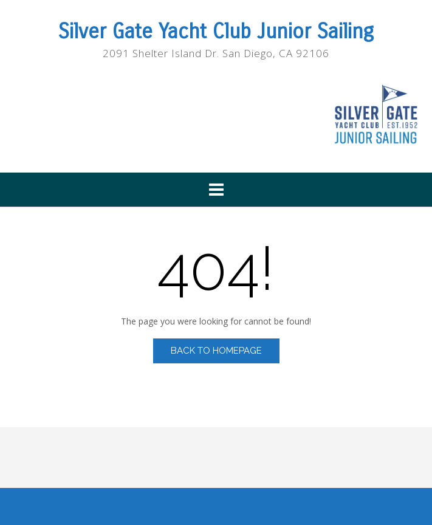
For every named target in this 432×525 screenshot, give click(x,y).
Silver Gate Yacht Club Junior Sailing (216, 31)
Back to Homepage (216, 350)
